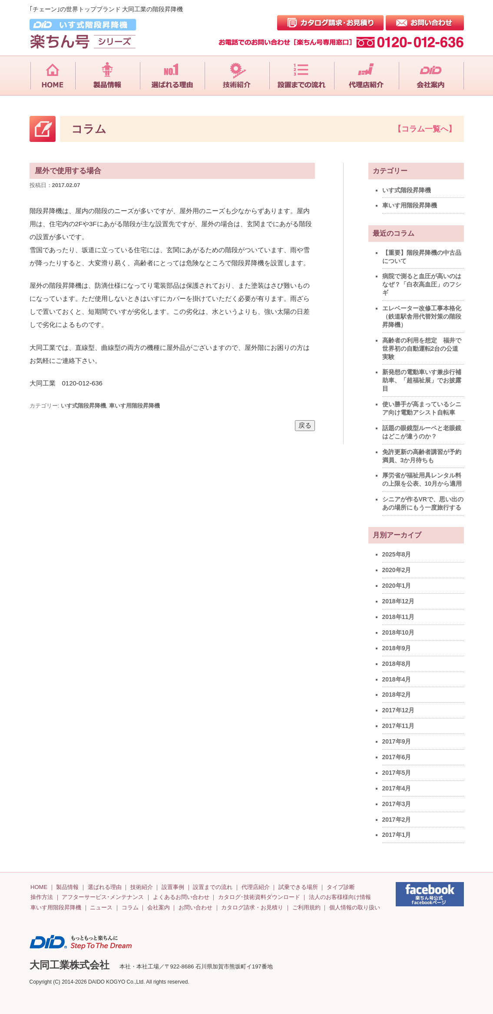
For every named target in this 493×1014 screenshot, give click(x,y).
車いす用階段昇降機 (134, 405)
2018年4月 (396, 679)
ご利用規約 (306, 907)
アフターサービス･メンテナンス (103, 897)
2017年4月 (396, 788)
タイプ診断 (341, 887)
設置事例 (173, 887)
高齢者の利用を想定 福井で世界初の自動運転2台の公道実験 (421, 348)
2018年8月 (396, 663)
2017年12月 (398, 710)
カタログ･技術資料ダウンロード (259, 897)
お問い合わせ (195, 907)
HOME (38, 887)
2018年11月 (398, 616)
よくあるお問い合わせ (181, 897)
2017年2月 (396, 819)
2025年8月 (396, 554)
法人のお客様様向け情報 (340, 897)
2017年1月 (396, 834)
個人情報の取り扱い (354, 907)
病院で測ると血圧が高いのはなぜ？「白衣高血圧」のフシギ (421, 284)
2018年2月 (396, 694)
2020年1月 (396, 585)
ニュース (101, 907)
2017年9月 (396, 741)
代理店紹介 (256, 887)
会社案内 (158, 907)
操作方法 (41, 897)
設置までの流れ (212, 887)
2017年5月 (396, 772)
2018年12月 (398, 601)
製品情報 (67, 887)
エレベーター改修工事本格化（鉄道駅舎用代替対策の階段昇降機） (421, 316)
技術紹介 (141, 887)
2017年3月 (396, 803)
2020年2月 (396, 569)
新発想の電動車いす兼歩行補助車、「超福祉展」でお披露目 (421, 380)
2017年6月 (396, 757)
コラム (130, 907)
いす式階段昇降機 (83, 405)
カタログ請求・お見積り (252, 907)
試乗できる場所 (298, 887)
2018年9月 (396, 648)
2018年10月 (398, 632)
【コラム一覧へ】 (425, 129)
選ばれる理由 (105, 887)
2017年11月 (398, 725)
